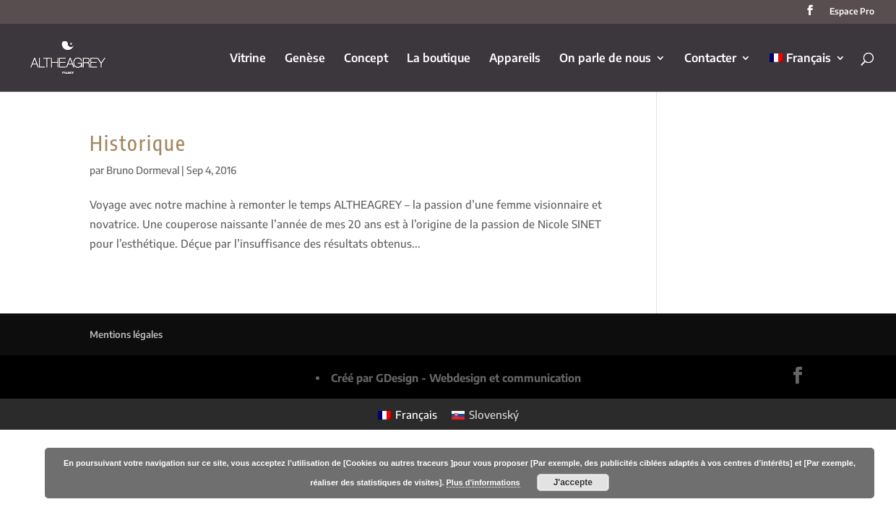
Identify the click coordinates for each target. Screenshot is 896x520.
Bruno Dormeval (142, 170)
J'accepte (573, 482)
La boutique (438, 59)
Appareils (514, 59)
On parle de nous (605, 59)
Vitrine (248, 59)
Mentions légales (126, 334)
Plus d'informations (483, 482)
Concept (366, 59)
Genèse (305, 59)
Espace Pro (852, 12)
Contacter (710, 59)
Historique (138, 142)
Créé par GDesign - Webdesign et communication (456, 377)
